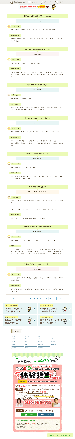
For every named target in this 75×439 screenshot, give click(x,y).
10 (21, 298)
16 (40, 298)
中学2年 (53, 338)
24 (58, 298)
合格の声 (59, 2)
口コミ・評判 (33, 2)
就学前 (13, 336)
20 (53, 298)
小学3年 (27, 344)
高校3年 (27, 341)
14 (34, 298)
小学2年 (13, 344)
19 (50, 298)
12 (27, 298)
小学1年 (40, 336)
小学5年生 (40, 347)
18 (46, 298)
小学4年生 (27, 347)
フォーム (47, 414)
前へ (14, 298)
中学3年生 (14, 347)
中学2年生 (53, 344)
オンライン (27, 336)
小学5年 (27, 338)
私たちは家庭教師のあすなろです (17, 2)
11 (24, 298)
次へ (61, 298)
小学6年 (13, 338)
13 (30, 298)
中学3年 (53, 336)
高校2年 (53, 341)
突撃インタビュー (47, 2)
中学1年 (13, 341)
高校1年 (40, 341)
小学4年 (40, 338)
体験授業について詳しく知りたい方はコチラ (59, 435)
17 (43, 298)
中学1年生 (40, 344)
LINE (30, 414)
